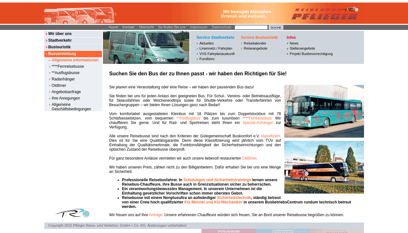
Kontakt (128, 27)
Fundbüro (207, 59)
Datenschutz (221, 27)
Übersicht (146, 27)
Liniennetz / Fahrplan (216, 48)
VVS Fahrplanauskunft (217, 54)
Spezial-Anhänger (258, 122)
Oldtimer (59, 85)
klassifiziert (270, 136)
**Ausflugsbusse (65, 73)
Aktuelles (207, 43)
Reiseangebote (255, 48)
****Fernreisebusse (68, 66)
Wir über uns (59, 33)
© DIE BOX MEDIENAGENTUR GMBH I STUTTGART (329, 231)
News (294, 43)
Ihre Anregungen (66, 98)
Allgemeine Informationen (75, 60)
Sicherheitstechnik (234, 197)
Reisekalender (255, 43)
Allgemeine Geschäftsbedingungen (71, 106)
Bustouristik (59, 47)
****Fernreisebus (257, 118)
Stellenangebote (302, 48)
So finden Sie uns (172, 27)
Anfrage (155, 215)
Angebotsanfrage (66, 92)
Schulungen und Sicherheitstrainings (217, 180)
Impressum (198, 27)
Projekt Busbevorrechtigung (311, 54)
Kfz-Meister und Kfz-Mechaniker (214, 202)
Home (113, 27)
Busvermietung (62, 53)
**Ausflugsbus (188, 118)
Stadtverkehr (59, 40)
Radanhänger (63, 79)
